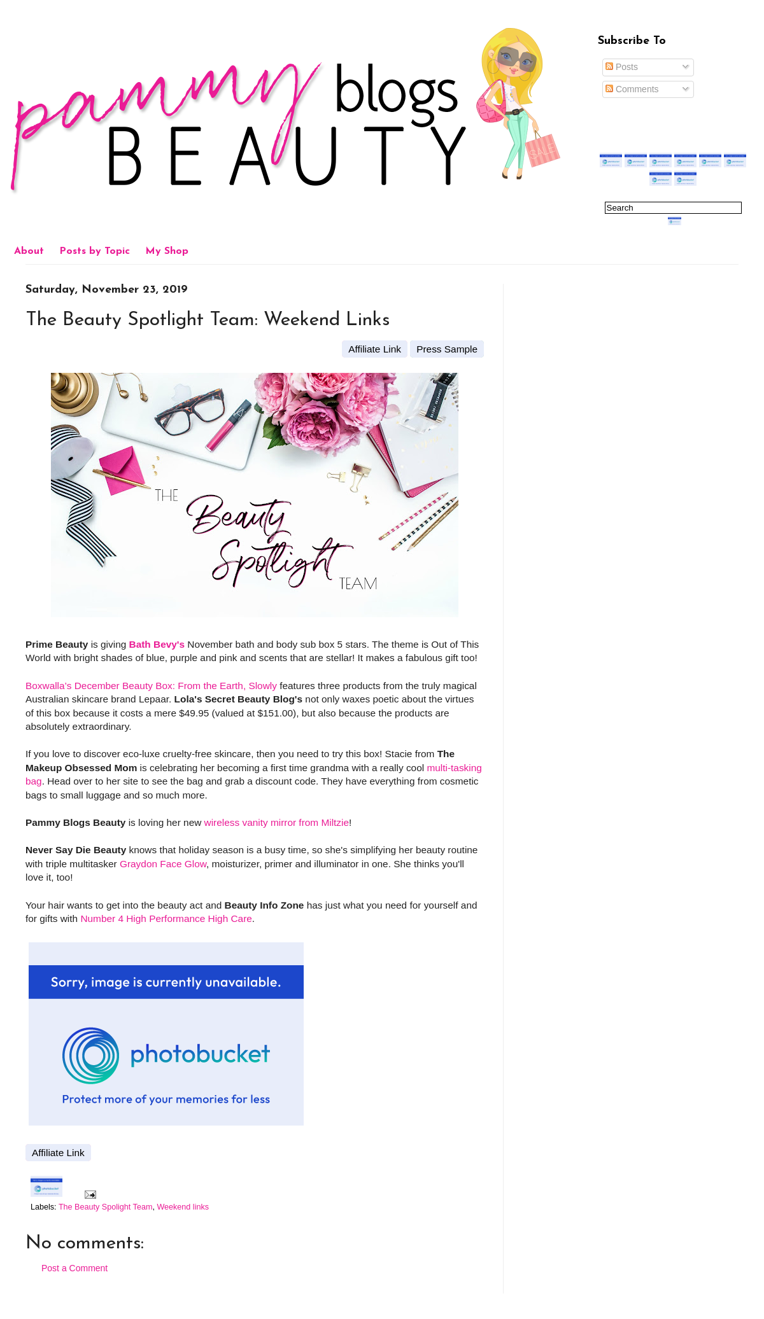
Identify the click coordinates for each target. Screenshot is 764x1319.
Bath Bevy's (157, 644)
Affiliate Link (374, 349)
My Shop (166, 251)
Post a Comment (74, 1268)
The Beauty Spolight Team (105, 1207)
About (29, 251)
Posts (621, 67)
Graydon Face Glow (163, 863)
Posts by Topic (94, 251)
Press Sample (447, 349)
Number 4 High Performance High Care (165, 918)
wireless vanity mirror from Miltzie (276, 822)
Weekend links (183, 1207)
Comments (632, 89)
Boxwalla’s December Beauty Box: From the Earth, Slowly (151, 685)
